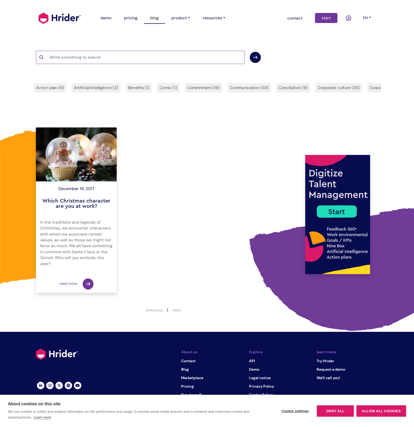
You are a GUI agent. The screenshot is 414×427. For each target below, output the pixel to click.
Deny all (335, 411)
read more (76, 284)
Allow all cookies (381, 411)
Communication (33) (249, 87)
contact (294, 18)
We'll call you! (328, 377)
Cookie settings (295, 411)
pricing (131, 18)
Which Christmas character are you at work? (76, 203)
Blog (185, 369)
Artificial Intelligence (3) (96, 87)
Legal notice (260, 377)
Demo (254, 369)
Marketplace (192, 377)
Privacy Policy (261, 386)
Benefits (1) (138, 87)
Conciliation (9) (293, 87)
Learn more (42, 417)
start (326, 18)
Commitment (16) (203, 87)
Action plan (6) (50, 87)
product (179, 18)
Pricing (187, 386)
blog (154, 18)
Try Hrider (325, 361)
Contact (188, 361)
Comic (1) (168, 87)
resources (212, 18)
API (252, 361)
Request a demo (331, 369)
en (365, 17)
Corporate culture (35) (339, 87)
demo (105, 18)
